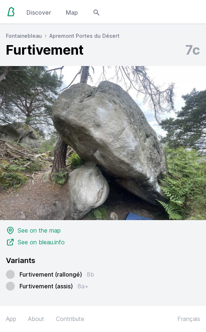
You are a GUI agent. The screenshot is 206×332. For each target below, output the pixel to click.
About (36, 318)
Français (188, 318)
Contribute (70, 318)
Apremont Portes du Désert (84, 36)
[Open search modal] (96, 11)
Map (72, 12)
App (11, 318)
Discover (38, 12)
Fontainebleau (24, 36)
